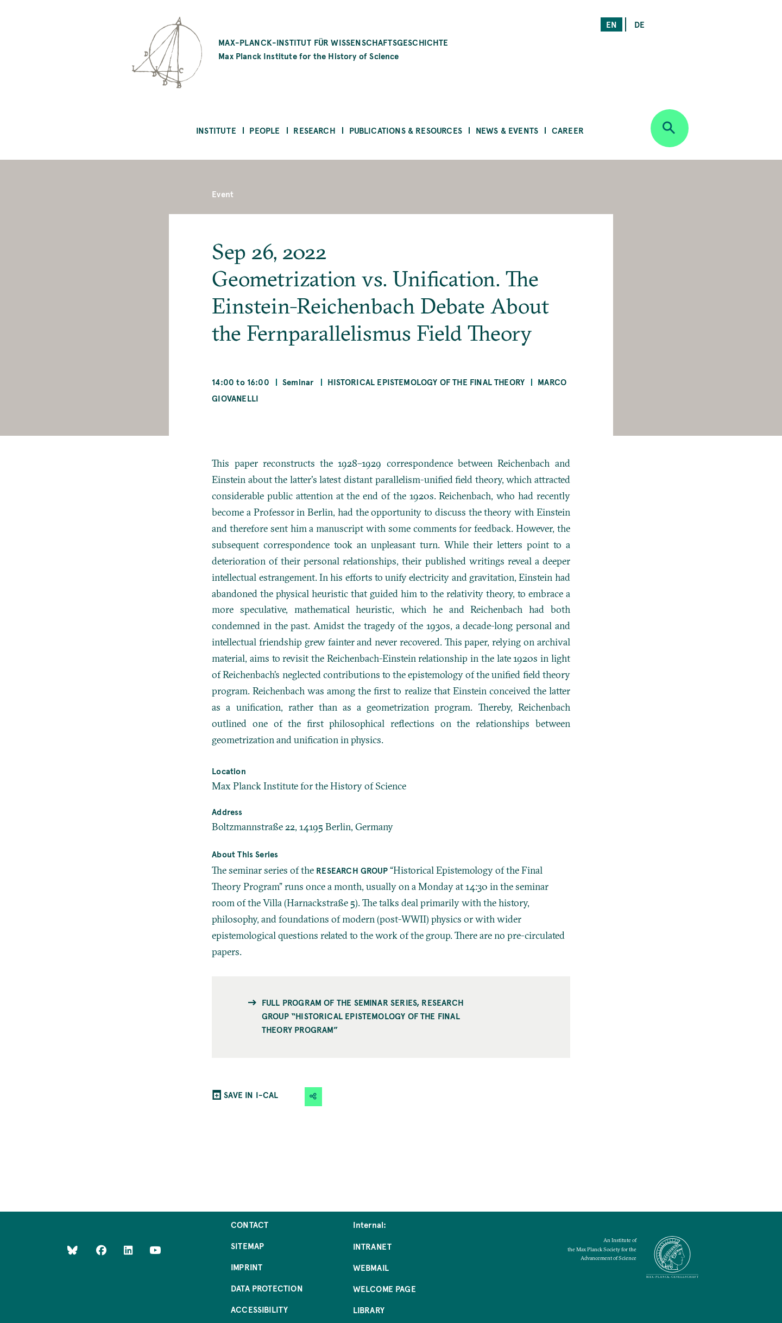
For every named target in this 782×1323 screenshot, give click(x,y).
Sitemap (247, 1245)
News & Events (507, 130)
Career (568, 130)
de (639, 24)
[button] (313, 1096)
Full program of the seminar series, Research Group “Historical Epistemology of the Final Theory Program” (363, 1015)
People (264, 130)
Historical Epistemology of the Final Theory (426, 381)
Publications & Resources (405, 130)
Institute (216, 130)
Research (314, 130)
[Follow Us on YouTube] (155, 1249)
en (611, 24)
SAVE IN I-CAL (251, 1094)
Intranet (372, 1246)
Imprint (246, 1266)
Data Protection (267, 1288)
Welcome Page (384, 1288)
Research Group (352, 870)
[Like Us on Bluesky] (72, 1249)
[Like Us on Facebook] (102, 1249)
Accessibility (259, 1309)
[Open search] (670, 128)
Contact (249, 1224)
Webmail (371, 1267)
